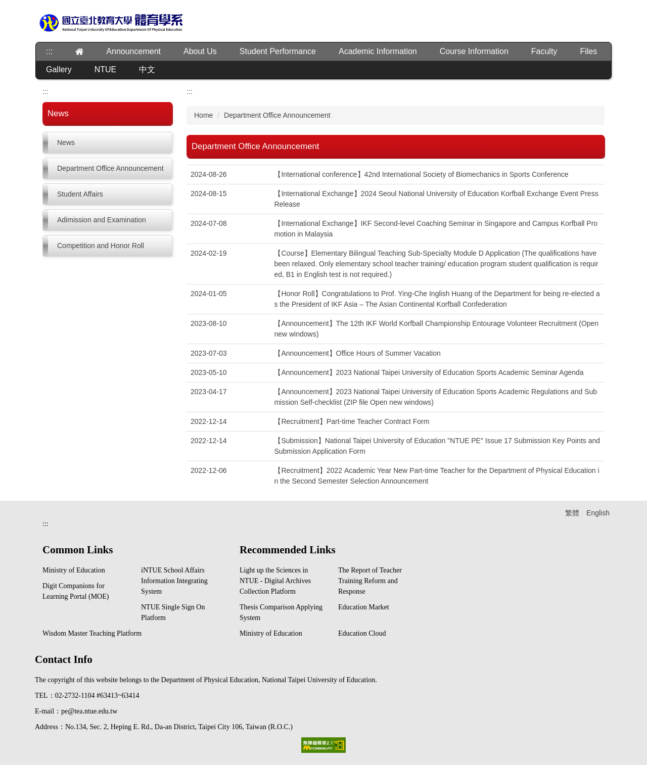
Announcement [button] (133, 51)
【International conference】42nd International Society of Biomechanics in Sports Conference (421, 174)
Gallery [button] (59, 69)
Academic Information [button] (378, 51)
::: (49, 51)
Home (203, 115)
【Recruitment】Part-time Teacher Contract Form (351, 421)
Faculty (544, 51)
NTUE (106, 69)
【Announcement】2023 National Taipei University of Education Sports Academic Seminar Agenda (428, 372)
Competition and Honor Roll (100, 246)
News (66, 142)
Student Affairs (80, 194)
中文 (147, 69)
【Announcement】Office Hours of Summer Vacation (357, 353)
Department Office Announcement (110, 168)
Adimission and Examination (101, 220)
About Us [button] (200, 51)
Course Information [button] (474, 51)
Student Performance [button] (278, 51)
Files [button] (588, 51)
